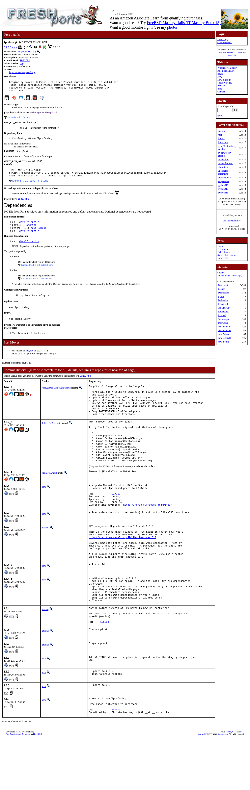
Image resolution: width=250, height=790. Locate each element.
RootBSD (232, 55)
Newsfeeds (222, 258)
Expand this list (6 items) (19, 120)
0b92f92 (25, 61)
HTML (228, 783)
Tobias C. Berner (50, 441)
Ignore (221, 296)
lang (22, 64)
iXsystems (238, 52)
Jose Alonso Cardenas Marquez (57, 399)
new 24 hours (224, 326)
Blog (219, 88)
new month (223, 341)
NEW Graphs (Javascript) (229, 275)
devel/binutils (29, 230)
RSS (242, 783)
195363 (104, 670)
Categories (222, 249)
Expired (222, 315)
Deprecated (223, 292)
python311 (223, 192)
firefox (221, 138)
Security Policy (224, 82)
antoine (45, 678)
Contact (221, 91)
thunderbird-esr (225, 163)
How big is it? (224, 79)
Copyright (202, 785)
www (14, 47)
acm (44, 514)
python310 (223, 185)
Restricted (223, 304)
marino (45, 559)
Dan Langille (223, 785)
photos (172, 27)
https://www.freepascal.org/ (22, 72)
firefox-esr (223, 142)
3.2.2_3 (7, 47)
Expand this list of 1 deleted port (36, 288)
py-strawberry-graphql (225, 154)
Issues (220, 73)
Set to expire (224, 319)
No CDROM (224, 307)
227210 (116, 523)
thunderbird (223, 159)
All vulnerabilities (232, 220)
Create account (224, 42)
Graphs (220, 272)
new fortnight (224, 338)
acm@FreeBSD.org (26, 51)
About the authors (226, 70)
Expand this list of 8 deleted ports (37, 274)
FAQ (219, 76)
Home (220, 246)
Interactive (223, 322)
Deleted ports (223, 252)
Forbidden (223, 300)
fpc (27, 206)
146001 (116, 760)
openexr (222, 131)
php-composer (225, 177)
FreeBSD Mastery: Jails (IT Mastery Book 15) (184, 22)
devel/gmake (38, 236)
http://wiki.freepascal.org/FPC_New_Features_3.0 (122, 572)
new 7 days (223, 334)
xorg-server (223, 181)
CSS (234, 783)
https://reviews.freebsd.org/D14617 (147, 536)
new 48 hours (224, 330)
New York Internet (225, 52)
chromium (223, 167)
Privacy (221, 85)
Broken (221, 289)
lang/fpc (31, 233)
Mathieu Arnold (49, 500)
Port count (223, 285)
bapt (44, 706)
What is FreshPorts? (227, 67)
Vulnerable (223, 311)
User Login (222, 39)
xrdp (220, 134)
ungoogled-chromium (223, 172)
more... (220, 115)
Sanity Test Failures (226, 255)
